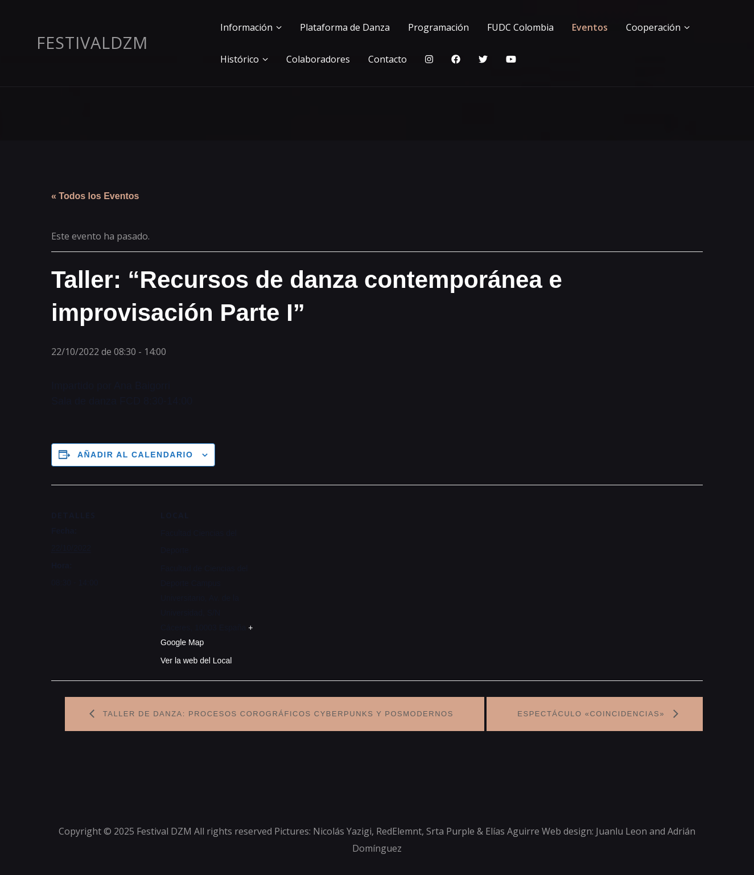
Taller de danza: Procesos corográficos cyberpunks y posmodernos (277, 713)
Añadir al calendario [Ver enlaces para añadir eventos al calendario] (135, 454)
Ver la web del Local (196, 660)
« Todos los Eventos (95, 196)
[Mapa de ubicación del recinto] (330, 563)
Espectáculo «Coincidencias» (592, 713)
